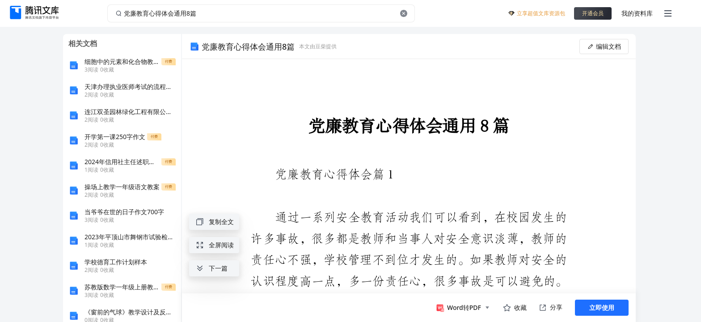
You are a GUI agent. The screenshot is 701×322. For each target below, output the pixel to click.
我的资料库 (637, 13)
